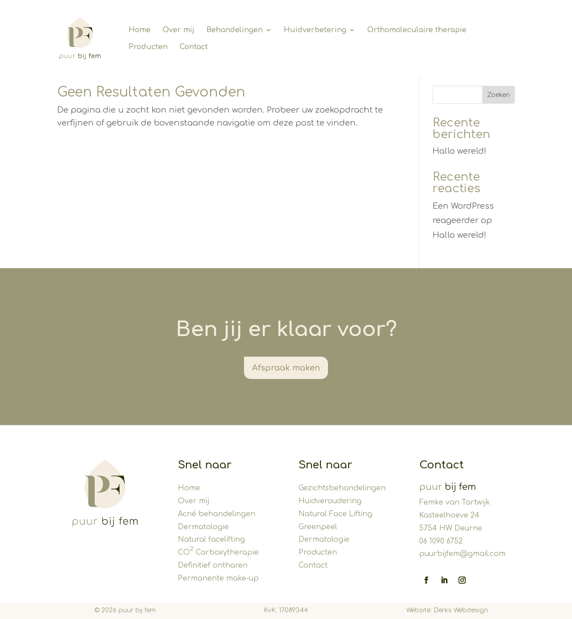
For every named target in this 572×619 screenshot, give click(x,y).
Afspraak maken (286, 367)
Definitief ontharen (213, 565)
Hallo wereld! (459, 151)
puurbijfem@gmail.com (462, 554)
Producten (318, 552)
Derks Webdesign (460, 610)
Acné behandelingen (216, 514)
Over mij (193, 501)
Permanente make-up (218, 578)
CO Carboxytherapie (218, 552)
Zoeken (498, 95)
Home (189, 488)
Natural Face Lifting (335, 514)
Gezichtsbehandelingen (342, 488)
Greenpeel (318, 527)
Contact (313, 565)
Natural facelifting (211, 539)
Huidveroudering (330, 501)
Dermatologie (203, 527)
